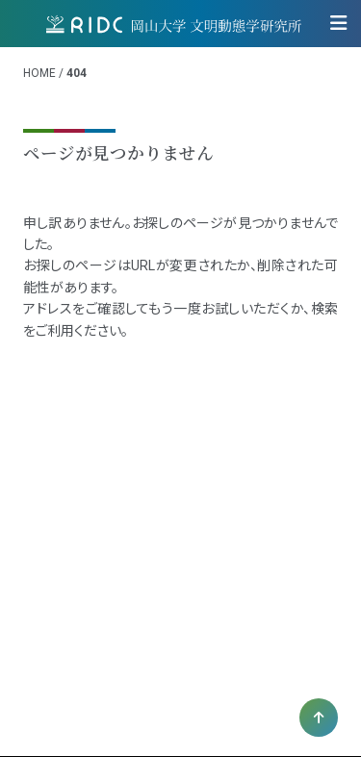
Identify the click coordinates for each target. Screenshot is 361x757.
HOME (39, 73)
